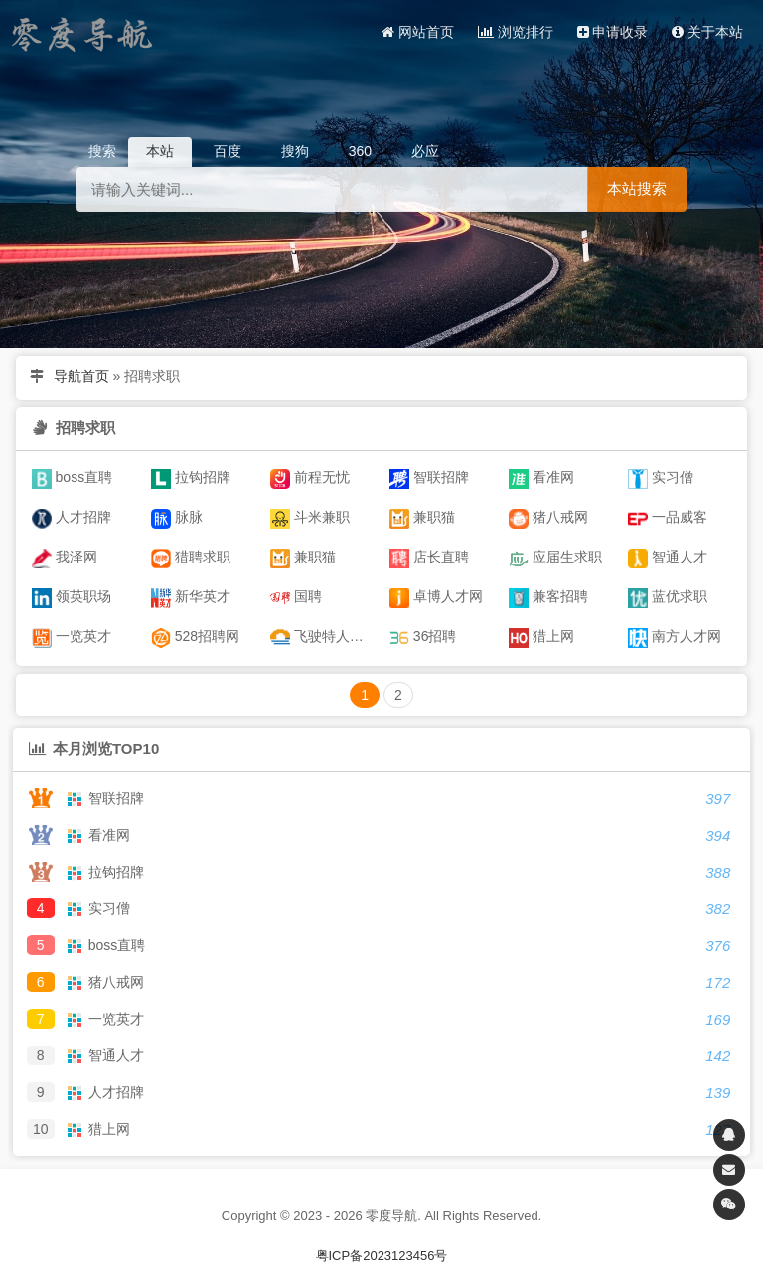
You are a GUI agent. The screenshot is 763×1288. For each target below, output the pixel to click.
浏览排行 (515, 32)
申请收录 (613, 32)
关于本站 (707, 32)
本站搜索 (637, 188)
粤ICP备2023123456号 (382, 1255)
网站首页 (418, 32)
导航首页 (81, 376)
